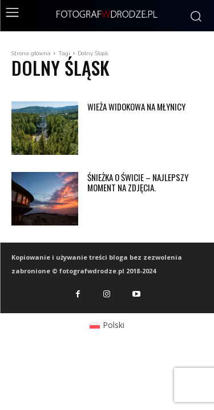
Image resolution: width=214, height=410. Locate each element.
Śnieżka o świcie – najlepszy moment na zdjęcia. (137, 182)
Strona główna (31, 53)
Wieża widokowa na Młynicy (136, 106)
